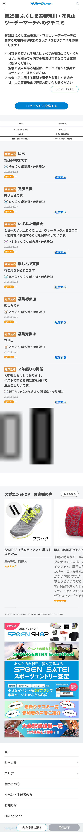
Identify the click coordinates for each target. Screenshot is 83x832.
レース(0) (62, 129)
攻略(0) (20, 123)
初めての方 (12, 784)
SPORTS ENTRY (41, 3)
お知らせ (10, 805)
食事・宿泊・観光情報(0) (20, 139)
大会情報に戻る (32, 827)
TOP (5, 614)
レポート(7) (62, 123)
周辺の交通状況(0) (62, 134)
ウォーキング (14, 614)
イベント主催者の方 (18, 794)
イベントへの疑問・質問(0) (62, 139)
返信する (60, 177)
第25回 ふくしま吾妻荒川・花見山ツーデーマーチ (36, 614)
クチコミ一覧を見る (64, 89)
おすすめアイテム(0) (21, 129)
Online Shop (13, 816)
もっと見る (70, 493)
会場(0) (20, 134)
